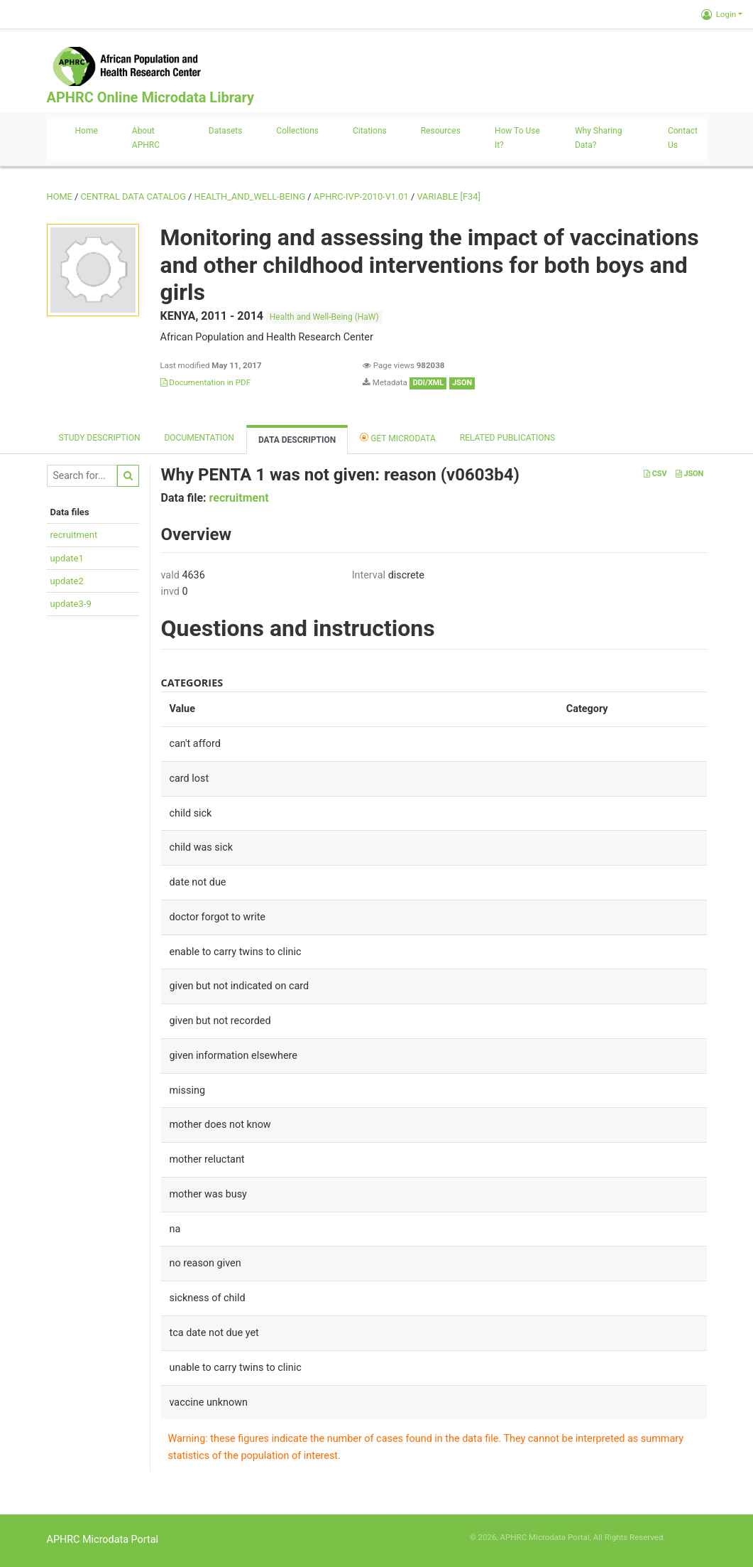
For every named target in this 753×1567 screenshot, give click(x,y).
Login (718, 14)
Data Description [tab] (297, 440)
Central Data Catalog (133, 196)
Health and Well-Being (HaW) (324, 317)
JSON (689, 473)
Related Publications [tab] (508, 438)
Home (86, 131)
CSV (655, 473)
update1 (67, 558)
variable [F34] (448, 196)
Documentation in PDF (205, 382)
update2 (67, 581)
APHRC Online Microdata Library (150, 97)
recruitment (74, 534)
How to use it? (517, 138)
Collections (297, 131)
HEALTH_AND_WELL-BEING (250, 196)
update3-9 (71, 603)
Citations (370, 131)
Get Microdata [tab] (398, 437)
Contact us (683, 138)
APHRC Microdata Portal (103, 1540)
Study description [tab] (100, 438)
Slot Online (686, 1537)
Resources (441, 131)
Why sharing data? (598, 138)
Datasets (226, 131)
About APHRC (146, 138)
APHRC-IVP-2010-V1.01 (361, 196)
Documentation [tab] (198, 438)
